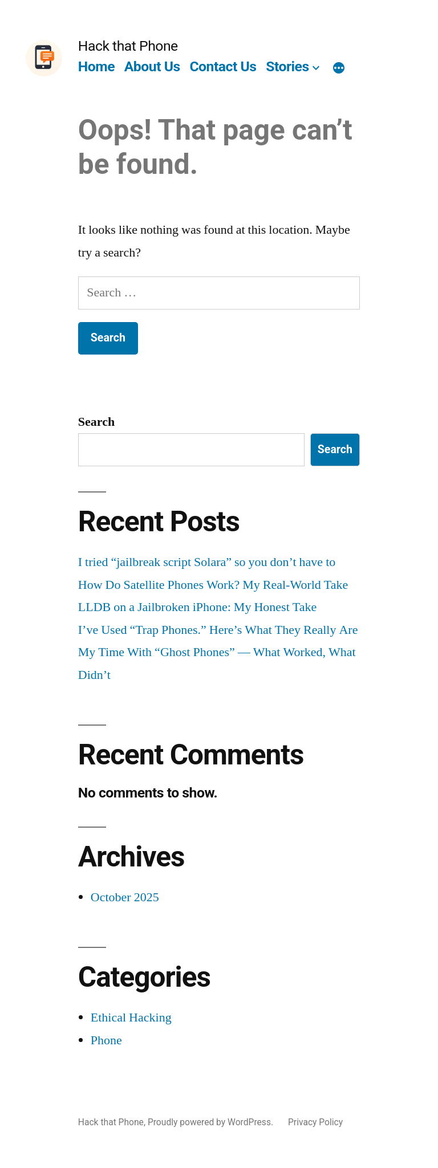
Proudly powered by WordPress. (211, 1122)
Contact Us (222, 66)
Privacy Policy (315, 1122)
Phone (106, 1040)
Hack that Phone (128, 46)
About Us (152, 66)
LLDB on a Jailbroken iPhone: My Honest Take (197, 607)
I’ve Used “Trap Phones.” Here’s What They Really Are (218, 630)
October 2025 (125, 897)
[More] (339, 69)
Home (96, 66)
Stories (287, 66)
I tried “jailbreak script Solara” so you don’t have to (206, 562)
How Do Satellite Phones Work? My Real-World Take (213, 585)
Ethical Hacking (131, 1017)
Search (96, 422)
